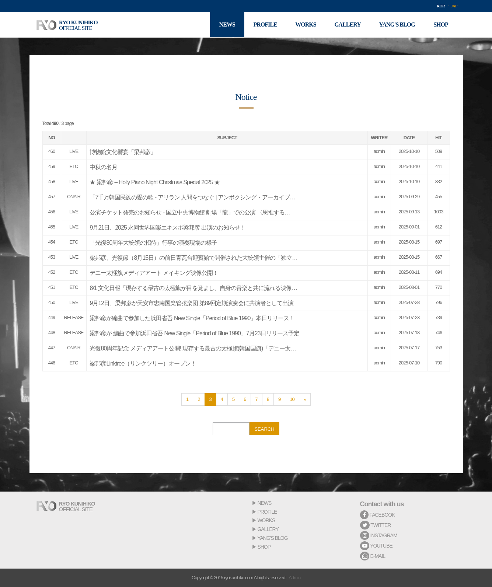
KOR (441, 6)
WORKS (266, 520)
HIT (438, 137)
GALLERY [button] (347, 25)
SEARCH (264, 429)
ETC (73, 166)
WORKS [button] (305, 25)
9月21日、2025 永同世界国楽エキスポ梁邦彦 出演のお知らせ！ (167, 227)
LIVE (73, 151)
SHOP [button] (440, 25)
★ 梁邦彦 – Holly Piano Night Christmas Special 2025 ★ (155, 182)
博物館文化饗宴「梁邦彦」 (123, 152)
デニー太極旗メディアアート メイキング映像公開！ (154, 273)
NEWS (264, 503)
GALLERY (267, 529)
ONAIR (73, 196)
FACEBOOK (377, 515)
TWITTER (375, 525)
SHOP (264, 547)
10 (292, 399)
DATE (409, 137)
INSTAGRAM (378, 535)
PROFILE (267, 512)
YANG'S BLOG (272, 538)
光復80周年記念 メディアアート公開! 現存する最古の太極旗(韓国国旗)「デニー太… (193, 348)
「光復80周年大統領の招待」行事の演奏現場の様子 (153, 243)
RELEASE (74, 317)
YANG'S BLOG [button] (397, 25)
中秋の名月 (103, 167)
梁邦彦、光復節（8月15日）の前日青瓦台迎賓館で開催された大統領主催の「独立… (193, 258)
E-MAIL (372, 556)
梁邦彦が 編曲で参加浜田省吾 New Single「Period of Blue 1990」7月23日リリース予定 (194, 333)
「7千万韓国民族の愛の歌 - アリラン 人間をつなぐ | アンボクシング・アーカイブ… (192, 197)
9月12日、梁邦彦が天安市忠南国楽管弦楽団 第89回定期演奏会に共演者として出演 (191, 303)
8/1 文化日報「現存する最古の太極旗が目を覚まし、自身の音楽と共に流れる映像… (193, 288)
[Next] (305, 399)
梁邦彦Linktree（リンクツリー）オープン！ (143, 363)
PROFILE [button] (264, 25)
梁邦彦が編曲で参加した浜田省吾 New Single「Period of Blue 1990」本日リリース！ (192, 318)
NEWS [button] (226, 25)
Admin (294, 577)
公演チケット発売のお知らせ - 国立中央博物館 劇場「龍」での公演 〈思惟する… (190, 212)
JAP (454, 6)
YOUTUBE (376, 546)
